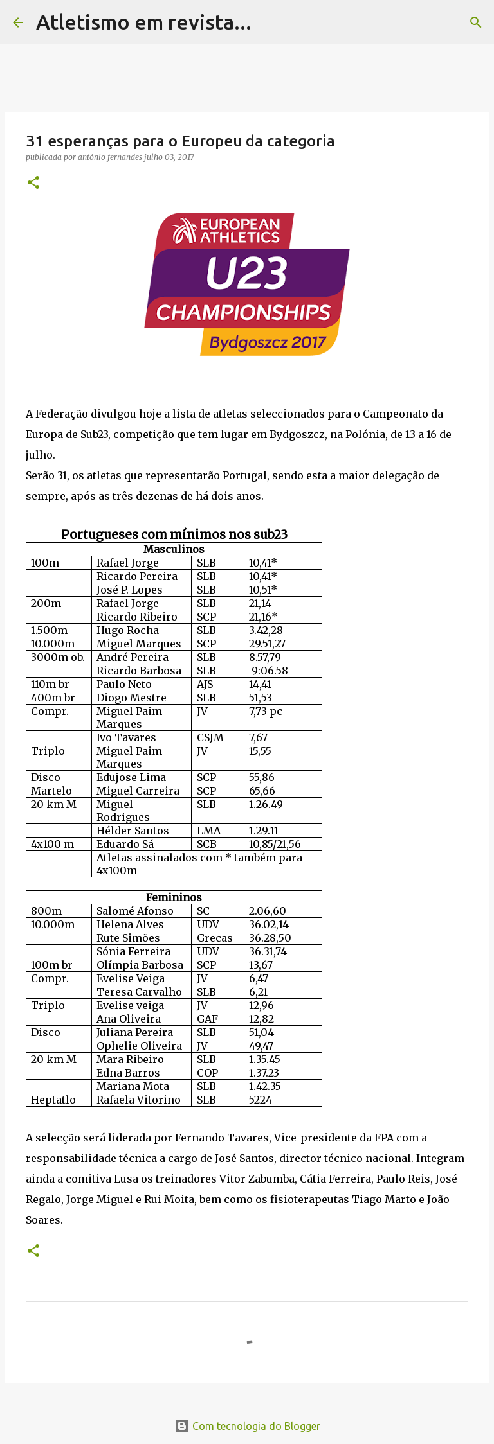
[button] (33, 183)
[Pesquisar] (269, 22)
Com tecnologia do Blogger (247, 1426)
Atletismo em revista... (144, 21)
